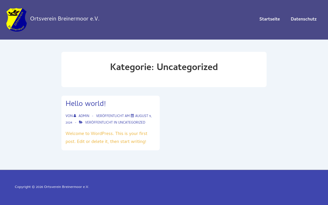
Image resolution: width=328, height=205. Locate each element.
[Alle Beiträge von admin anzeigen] (82, 116)
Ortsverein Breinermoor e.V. (64, 19)
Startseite (269, 19)
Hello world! (86, 104)
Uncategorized (131, 123)
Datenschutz (304, 19)
